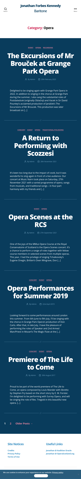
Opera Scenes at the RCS (40, 220)
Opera (38, 48)
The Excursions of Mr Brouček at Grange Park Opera (40, 63)
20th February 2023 (48, 79)
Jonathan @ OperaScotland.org (60, 453)
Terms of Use (14, 457)
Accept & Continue (41, 476)
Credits (11, 450)
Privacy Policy (14, 453)
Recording (48, 48)
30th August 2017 (48, 375)
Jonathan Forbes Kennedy (40, 5)
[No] (78, 474)
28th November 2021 (48, 161)
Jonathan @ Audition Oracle (58, 450)
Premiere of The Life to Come (40, 363)
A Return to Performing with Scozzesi (40, 145)
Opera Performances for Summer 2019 (40, 291)
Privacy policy (57, 472)
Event (30, 48)
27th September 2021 (48, 233)
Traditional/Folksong (53, 130)
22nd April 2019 (48, 304)
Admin (32, 79)
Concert (21, 130)
